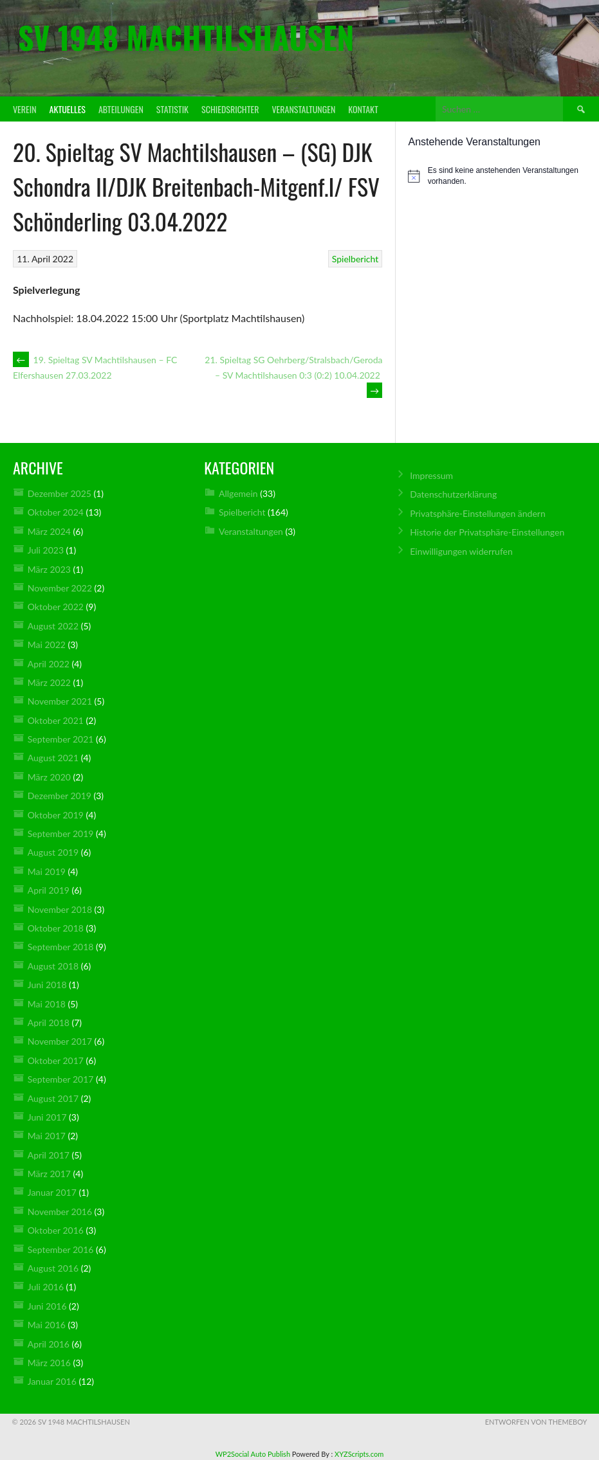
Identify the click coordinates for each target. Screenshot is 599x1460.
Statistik (172, 109)
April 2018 (48, 1022)
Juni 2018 (47, 984)
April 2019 (48, 890)
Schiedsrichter (230, 109)
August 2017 (53, 1098)
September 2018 (61, 946)
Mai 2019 (47, 871)
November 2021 (60, 701)
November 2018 (60, 909)
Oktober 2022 (56, 606)
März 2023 (49, 569)
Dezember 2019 (59, 795)
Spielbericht (355, 258)
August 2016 (53, 1268)
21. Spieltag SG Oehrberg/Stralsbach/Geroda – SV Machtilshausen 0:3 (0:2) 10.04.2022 (293, 375)
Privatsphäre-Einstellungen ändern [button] (478, 513)
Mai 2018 (47, 1003)
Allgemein (238, 493)
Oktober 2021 (56, 720)
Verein (25, 109)
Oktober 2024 (56, 512)
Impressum (431, 475)
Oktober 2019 (56, 814)
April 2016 (48, 1343)
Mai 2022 (47, 644)
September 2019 (61, 833)
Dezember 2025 (59, 493)
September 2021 (61, 739)
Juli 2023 (46, 550)
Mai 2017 (47, 1135)
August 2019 (53, 852)
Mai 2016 (47, 1324)
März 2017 (49, 1173)
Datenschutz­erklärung (453, 494)
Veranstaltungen (303, 109)
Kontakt (363, 109)
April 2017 (48, 1154)
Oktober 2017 (56, 1060)
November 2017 (60, 1041)
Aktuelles (68, 109)
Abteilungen (120, 109)
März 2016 (49, 1362)
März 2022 (49, 682)
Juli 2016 (46, 1286)
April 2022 (48, 663)
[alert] (497, 175)
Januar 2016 (52, 1381)
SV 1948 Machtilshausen (186, 37)
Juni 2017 (47, 1117)
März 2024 (49, 531)
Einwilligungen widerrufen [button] (461, 551)
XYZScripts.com (359, 1454)
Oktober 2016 (56, 1230)
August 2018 (53, 965)
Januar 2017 (52, 1192)
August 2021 (53, 757)
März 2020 (49, 776)
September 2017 (61, 1079)
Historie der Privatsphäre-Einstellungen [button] (487, 532)
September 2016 (61, 1249)
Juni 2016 (47, 1306)
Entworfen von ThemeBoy (536, 1422)
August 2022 (53, 625)
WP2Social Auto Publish (253, 1454)
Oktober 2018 (56, 928)
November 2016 (60, 1211)
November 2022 (60, 587)
